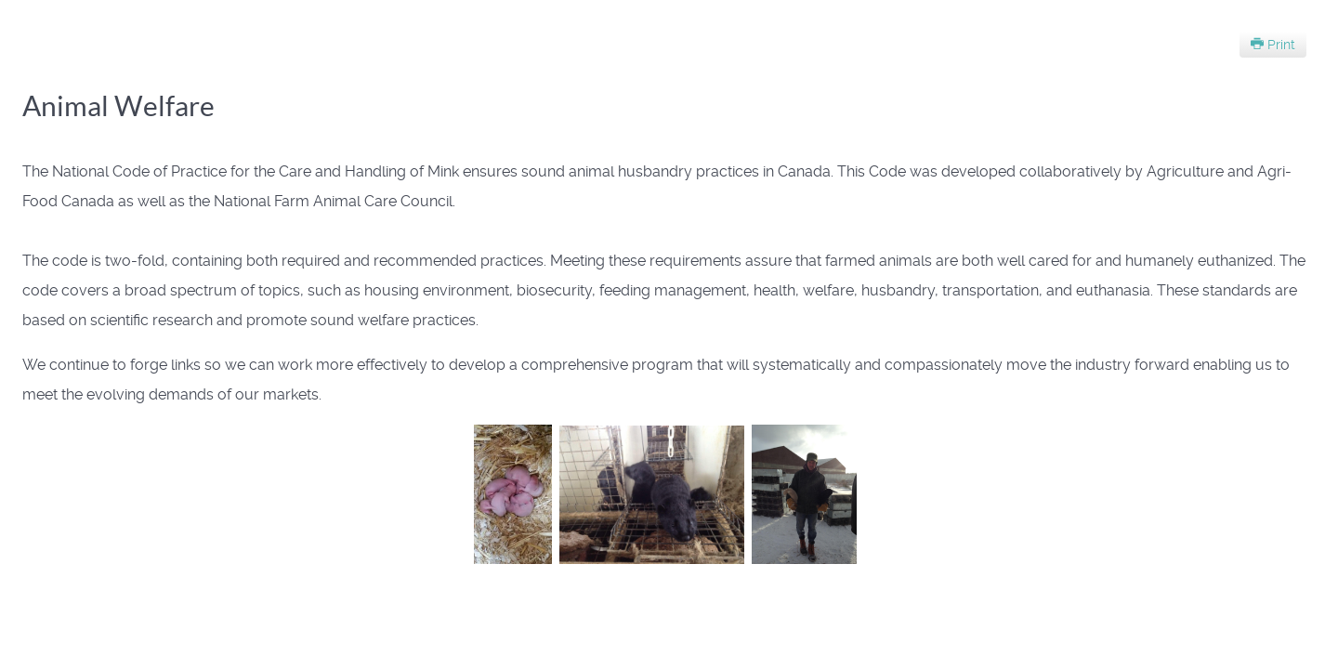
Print (1273, 44)
